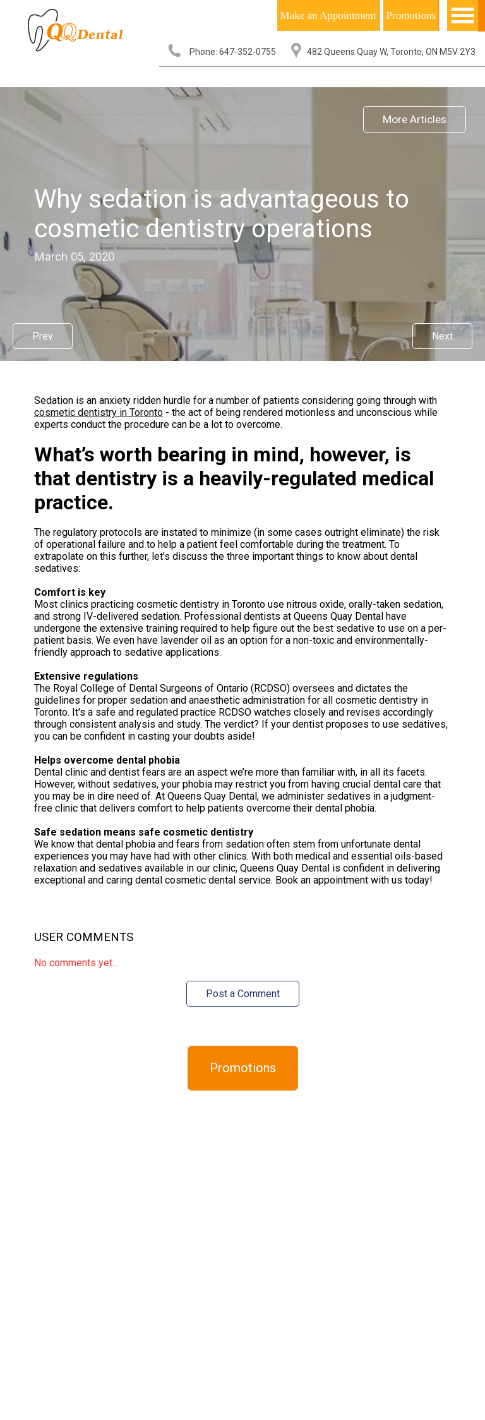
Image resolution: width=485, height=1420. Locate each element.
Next (442, 336)
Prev (42, 336)
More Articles (414, 119)
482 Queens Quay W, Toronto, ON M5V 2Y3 (391, 52)
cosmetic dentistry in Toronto (98, 412)
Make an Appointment (328, 15)
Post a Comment (243, 994)
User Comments (83, 937)
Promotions (411, 15)
